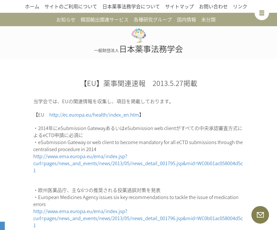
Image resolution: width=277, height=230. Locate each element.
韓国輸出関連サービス (105, 19)
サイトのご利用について (70, 6)
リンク (240, 6)
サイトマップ (179, 6)
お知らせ (65, 19)
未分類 (208, 19)
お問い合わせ (213, 6)
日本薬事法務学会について (131, 6)
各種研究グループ (153, 19)
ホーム (32, 6)
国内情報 (186, 19)
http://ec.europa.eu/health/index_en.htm (94, 114)
